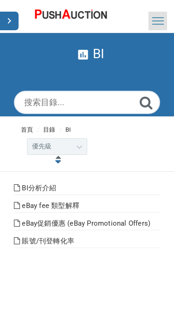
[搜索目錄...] (87, 102)
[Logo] (71, 16)
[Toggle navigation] (157, 21)
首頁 (27, 129)
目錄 (49, 129)
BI (68, 129)
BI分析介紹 (35, 188)
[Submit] (146, 102)
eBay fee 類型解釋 (46, 205)
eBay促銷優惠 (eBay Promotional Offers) (82, 223)
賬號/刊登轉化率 (44, 241)
